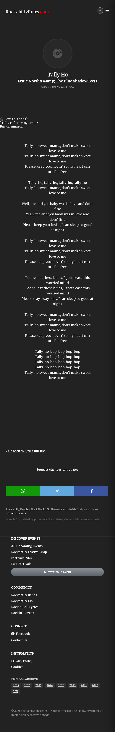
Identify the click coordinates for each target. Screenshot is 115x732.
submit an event (16, 513)
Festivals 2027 (21, 558)
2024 (50, 685)
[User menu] (100, 11)
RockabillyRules (27, 11)
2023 (61, 685)
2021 (84, 685)
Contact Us (19, 640)
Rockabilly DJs (22, 601)
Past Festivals (21, 564)
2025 (38, 685)
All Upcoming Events (27, 546)
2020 (95, 685)
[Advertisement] (57, 418)
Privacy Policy (21, 661)
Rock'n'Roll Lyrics (24, 607)
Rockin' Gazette (23, 613)
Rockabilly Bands (24, 595)
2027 (16, 685)
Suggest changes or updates (57, 469)
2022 (72, 685)
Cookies (17, 667)
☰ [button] (107, 10)
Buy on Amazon (11, 126)
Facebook (20, 633)
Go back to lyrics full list (26, 451)
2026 (27, 685)
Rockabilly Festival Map (29, 552)
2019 (15, 691)
